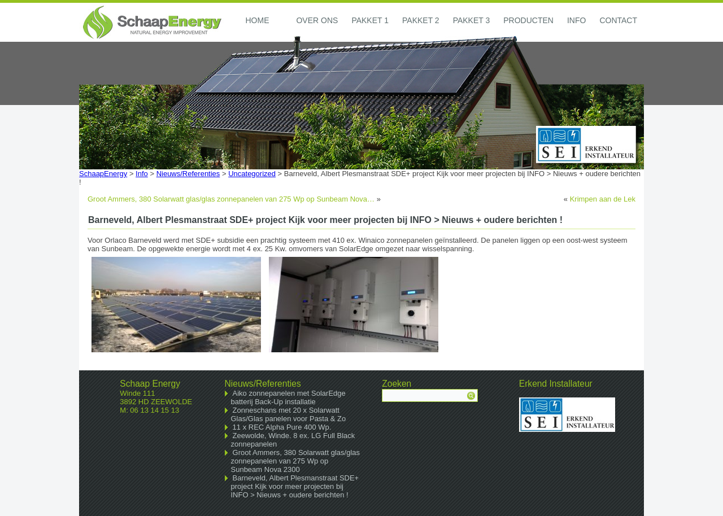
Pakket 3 (471, 20)
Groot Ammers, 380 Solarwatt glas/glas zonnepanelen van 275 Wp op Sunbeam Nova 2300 (295, 461)
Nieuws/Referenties (188, 173)
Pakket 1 (370, 20)
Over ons (317, 20)
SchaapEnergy (103, 173)
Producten (528, 20)
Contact (618, 20)
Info (576, 20)
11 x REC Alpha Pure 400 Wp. (282, 427)
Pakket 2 (420, 20)
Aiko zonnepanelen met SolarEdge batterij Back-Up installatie (288, 397)
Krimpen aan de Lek (602, 199)
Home (257, 20)
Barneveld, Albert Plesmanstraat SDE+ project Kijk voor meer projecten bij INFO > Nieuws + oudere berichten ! (295, 486)
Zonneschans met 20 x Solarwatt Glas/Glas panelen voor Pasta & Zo (288, 414)
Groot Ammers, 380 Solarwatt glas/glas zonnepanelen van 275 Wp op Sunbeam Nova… (231, 199)
